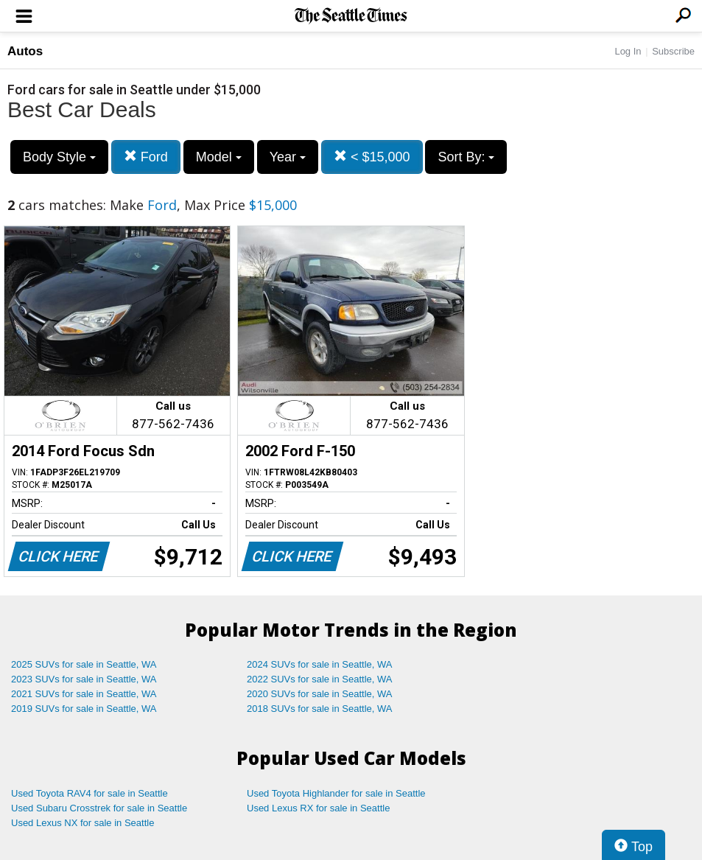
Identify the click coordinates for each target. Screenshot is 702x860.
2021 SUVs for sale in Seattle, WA (84, 693)
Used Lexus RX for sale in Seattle (318, 808)
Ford (146, 156)
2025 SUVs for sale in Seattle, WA (84, 664)
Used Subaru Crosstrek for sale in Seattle (99, 808)
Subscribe (673, 51)
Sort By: (466, 157)
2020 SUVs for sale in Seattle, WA (320, 693)
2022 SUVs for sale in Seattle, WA (320, 679)
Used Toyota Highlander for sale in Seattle (336, 793)
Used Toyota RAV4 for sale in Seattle (89, 793)
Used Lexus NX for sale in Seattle (82, 822)
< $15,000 (372, 156)
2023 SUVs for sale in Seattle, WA (84, 679)
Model (219, 157)
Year (288, 157)
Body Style (59, 157)
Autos (25, 51)
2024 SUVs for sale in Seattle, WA (320, 664)
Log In (627, 51)
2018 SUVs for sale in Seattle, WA (320, 708)
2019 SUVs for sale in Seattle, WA (84, 708)
